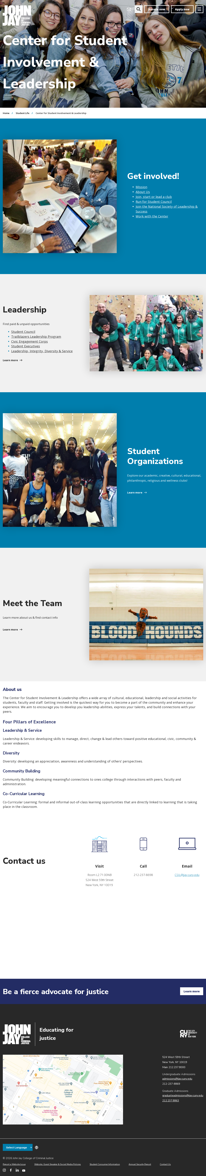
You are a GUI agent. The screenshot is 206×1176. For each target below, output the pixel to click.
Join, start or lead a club (154, 197)
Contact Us (165, 1164)
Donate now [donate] (156, 9)
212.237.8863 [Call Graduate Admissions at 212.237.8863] (170, 1100)
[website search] (138, 9)
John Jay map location (63, 1090)
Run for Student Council (154, 202)
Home (6, 113)
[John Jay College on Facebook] (10, 1170)
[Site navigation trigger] (199, 9)
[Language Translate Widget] (18, 1147)
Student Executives (25, 346)
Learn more (10, 360)
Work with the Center (152, 216)
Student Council (23, 332)
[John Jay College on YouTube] (23, 1170)
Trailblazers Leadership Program (36, 336)
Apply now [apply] (182, 9)
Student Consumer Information (105, 1164)
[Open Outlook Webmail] (129, 9)
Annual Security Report (140, 1164)
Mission (141, 187)
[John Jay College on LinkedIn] (17, 1170)
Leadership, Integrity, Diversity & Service (42, 351)
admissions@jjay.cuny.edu (177, 1079)
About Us (143, 192)
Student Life (22, 113)
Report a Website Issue (14, 1164)
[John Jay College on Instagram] (4, 1170)
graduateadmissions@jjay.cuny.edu (182, 1095)
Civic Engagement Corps (29, 341)
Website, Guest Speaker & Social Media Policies (57, 1164)
